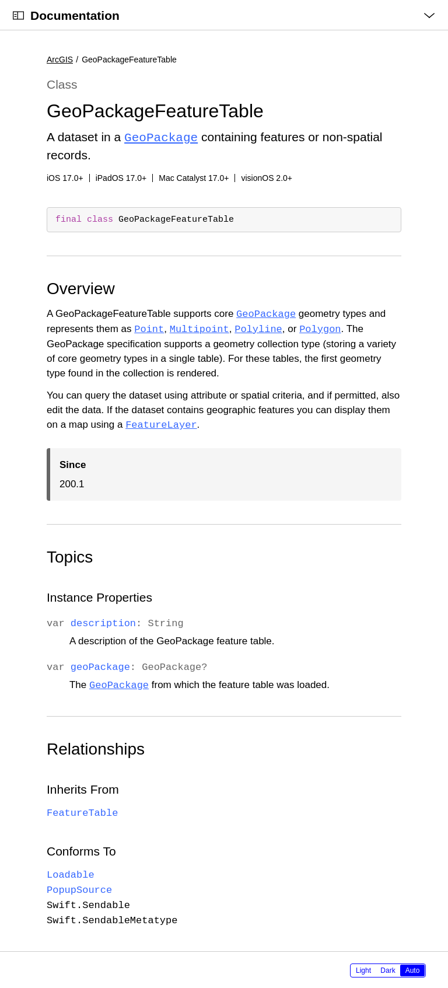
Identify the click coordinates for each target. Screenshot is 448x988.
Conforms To (81, 850)
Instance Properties (99, 596)
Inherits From (83, 788)
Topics (70, 556)
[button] (0, 0)
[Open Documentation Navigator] (18, 15)
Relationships (96, 748)
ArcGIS (60, 59)
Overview (81, 287)
